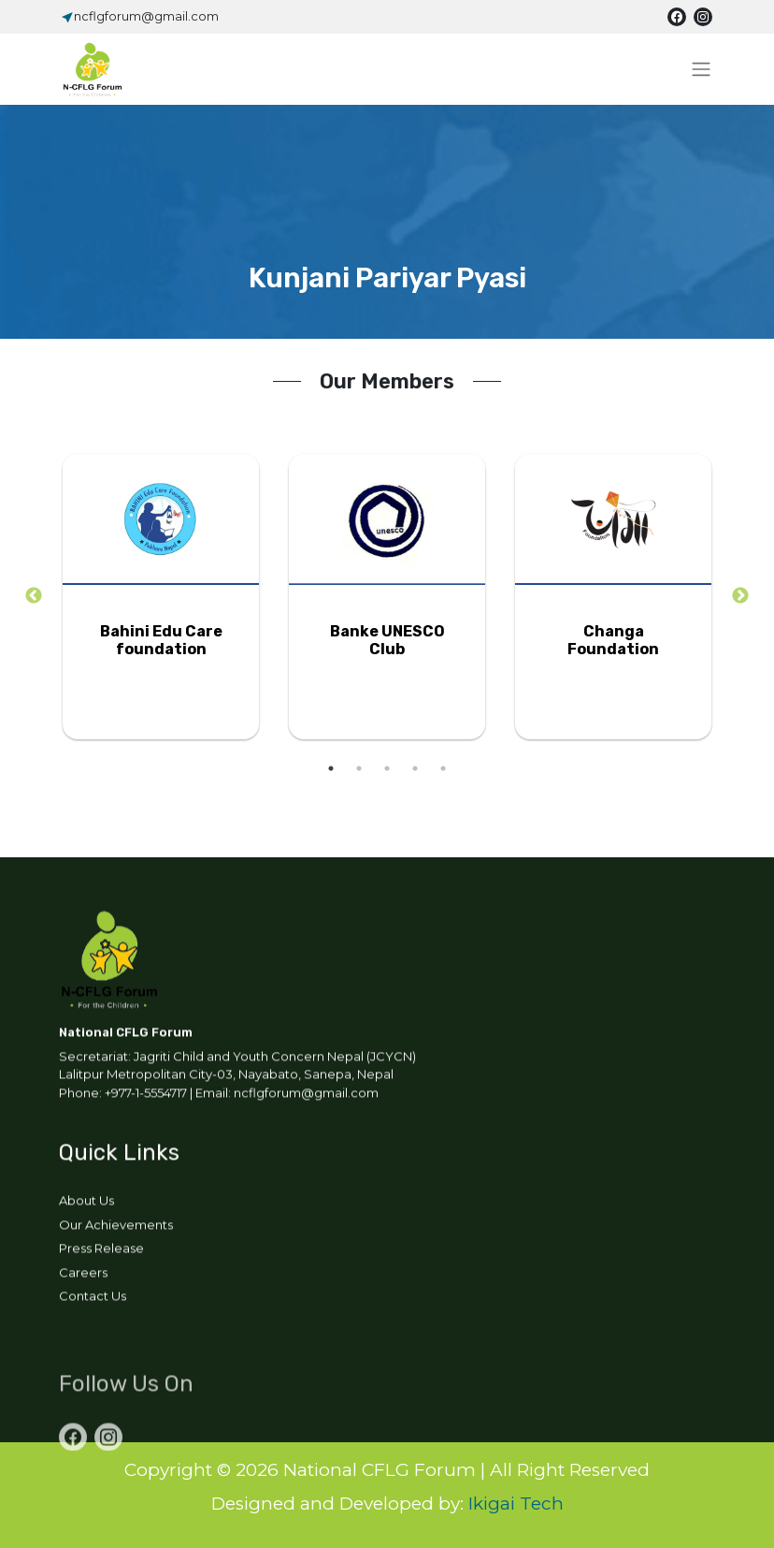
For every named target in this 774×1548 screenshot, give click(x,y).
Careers (83, 1275)
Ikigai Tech (516, 1503)
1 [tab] (331, 768)
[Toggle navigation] (701, 69)
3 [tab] (387, 768)
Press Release (101, 1251)
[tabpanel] (161, 596)
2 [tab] (359, 768)
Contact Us (92, 1299)
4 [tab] (415, 768)
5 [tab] (443, 768)
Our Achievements (116, 1227)
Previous (33, 596)
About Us (86, 1203)
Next (740, 596)
